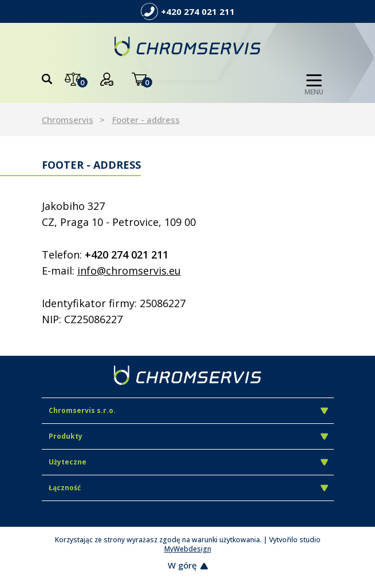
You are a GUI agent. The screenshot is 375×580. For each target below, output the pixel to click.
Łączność (188, 487)
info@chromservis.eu (129, 270)
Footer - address (146, 119)
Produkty (188, 436)
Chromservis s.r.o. (188, 410)
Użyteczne (188, 462)
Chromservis (67, 119)
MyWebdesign (187, 549)
